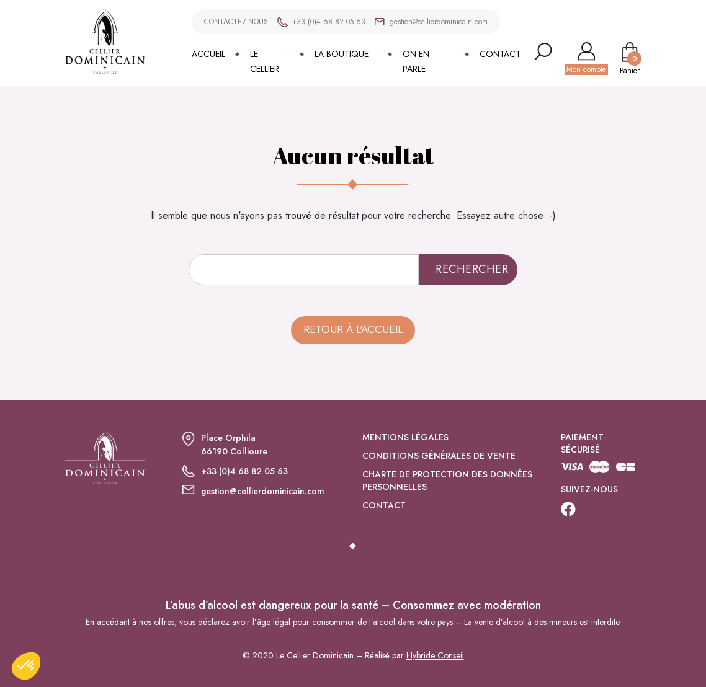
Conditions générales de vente (439, 456)
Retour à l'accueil (353, 329)
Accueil (208, 54)
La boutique (342, 54)
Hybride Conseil (435, 655)
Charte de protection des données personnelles (447, 480)
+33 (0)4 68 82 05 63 (328, 21)
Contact (500, 54)
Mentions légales (405, 437)
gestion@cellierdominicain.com (438, 21)
